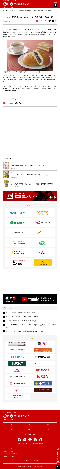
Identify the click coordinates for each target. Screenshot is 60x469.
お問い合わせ (36, 460)
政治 (30, 424)
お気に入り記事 (41, 21)
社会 (48, 424)
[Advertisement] (30, 121)
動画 (48, 429)
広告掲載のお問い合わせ (10, 453)
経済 (12, 424)
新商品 (30, 429)
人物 (12, 429)
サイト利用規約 (24, 460)
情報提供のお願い (8, 451)
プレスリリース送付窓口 (10, 456)
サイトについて (8, 448)
